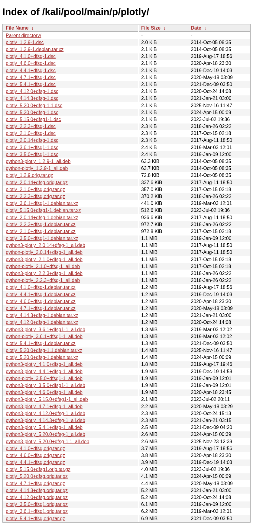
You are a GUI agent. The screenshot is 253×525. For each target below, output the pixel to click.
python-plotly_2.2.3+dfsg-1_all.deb (43, 280)
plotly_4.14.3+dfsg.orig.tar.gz (37, 490)
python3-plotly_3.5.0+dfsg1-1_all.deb (45, 385)
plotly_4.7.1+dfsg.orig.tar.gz (35, 483)
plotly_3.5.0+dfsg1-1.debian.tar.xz (42, 238)
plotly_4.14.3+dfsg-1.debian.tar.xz (42, 315)
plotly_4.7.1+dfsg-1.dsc (31, 77)
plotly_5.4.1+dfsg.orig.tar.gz (35, 518)
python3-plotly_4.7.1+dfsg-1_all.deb (44, 406)
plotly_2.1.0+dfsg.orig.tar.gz (35, 189)
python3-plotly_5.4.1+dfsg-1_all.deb (44, 427)
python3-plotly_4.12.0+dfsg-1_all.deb (45, 413)
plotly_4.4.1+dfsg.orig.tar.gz (35, 462)
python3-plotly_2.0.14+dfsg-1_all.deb (45, 245)
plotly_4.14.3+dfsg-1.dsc (32, 98)
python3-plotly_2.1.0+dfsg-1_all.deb (44, 259)
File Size (151, 27)
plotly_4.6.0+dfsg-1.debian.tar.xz (41, 301)
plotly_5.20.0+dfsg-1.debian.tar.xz (42, 357)
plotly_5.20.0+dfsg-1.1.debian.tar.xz (44, 350)
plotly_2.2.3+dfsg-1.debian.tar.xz (41, 224)
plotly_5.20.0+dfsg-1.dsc (32, 112)
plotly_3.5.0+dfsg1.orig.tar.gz (37, 504)
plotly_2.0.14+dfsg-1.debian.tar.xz (42, 217)
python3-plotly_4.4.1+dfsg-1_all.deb (44, 371)
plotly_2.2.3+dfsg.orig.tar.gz (35, 196)
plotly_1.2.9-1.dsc (25, 42)
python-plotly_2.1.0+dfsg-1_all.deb (43, 266)
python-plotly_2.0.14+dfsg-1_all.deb (44, 252)
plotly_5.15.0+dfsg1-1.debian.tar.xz (43, 210)
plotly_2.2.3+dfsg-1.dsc (31, 126)
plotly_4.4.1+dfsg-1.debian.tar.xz (41, 294)
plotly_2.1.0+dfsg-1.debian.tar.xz (41, 231)
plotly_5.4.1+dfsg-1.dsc (31, 84)
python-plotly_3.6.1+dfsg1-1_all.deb (44, 336)
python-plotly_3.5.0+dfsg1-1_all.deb (44, 378)
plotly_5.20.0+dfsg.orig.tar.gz (37, 476)
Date (196, 27)
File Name (17, 27)
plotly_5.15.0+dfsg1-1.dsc (33, 119)
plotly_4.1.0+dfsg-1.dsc (31, 56)
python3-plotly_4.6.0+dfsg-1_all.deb (44, 392)
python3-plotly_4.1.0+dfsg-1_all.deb (44, 364)
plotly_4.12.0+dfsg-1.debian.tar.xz (42, 322)
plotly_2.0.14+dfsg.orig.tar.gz (37, 182)
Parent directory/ (23, 35)
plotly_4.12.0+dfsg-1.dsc (32, 91)
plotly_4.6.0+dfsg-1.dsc (31, 63)
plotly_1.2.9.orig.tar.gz (29, 175)
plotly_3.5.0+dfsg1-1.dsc (32, 154)
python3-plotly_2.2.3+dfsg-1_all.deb (44, 273)
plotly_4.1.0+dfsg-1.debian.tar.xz (41, 287)
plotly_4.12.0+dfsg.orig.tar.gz (37, 497)
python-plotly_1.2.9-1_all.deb (37, 168)
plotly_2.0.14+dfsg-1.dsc (32, 140)
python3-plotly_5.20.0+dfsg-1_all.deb (45, 434)
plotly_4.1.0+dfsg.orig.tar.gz (35, 448)
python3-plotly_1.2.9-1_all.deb (38, 161)
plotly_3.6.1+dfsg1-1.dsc (32, 147)
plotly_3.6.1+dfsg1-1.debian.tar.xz (42, 203)
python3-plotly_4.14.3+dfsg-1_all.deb (45, 420)
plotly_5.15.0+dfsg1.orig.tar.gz (38, 469)
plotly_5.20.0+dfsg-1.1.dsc (34, 105)
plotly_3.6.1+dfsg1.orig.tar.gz (37, 511)
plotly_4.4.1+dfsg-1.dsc (31, 70)
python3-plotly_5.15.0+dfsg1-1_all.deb (47, 399)
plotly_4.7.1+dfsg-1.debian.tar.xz (41, 308)
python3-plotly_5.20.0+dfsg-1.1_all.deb (47, 441)
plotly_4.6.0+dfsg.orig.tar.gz (35, 455)
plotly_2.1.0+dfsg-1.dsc (31, 133)
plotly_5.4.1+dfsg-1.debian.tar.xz (41, 343)
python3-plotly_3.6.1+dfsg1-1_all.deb (45, 329)
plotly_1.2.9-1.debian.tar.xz (34, 49)
